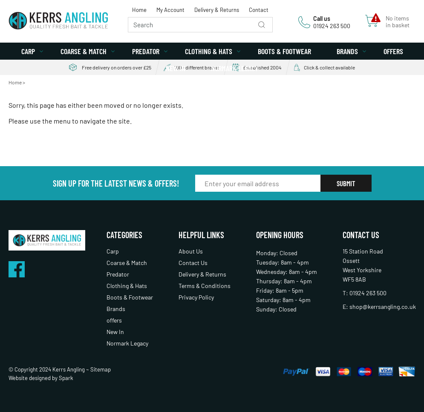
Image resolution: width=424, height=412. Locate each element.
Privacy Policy (196, 297)
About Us (191, 251)
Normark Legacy (234, 68)
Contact (258, 9)
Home (139, 9)
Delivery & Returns (216, 9)
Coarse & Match (84, 51)
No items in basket (398, 22)
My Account (170, 9)
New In (175, 68)
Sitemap (100, 369)
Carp (28, 51)
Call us (321, 18)
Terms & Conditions (205, 285)
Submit (346, 183)
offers (393, 51)
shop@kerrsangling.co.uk (382, 306)
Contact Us (193, 262)
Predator (145, 51)
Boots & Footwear (284, 51)
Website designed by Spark (41, 378)
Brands (347, 51)
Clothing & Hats (208, 51)
